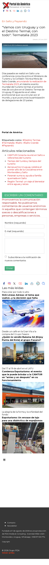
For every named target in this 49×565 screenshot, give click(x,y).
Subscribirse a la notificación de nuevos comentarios (23, 259)
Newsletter (12, 526)
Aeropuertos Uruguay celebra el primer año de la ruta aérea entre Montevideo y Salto (24, 170)
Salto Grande (32, 143)
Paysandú (8, 145)
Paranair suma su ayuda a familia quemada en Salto (24, 177)
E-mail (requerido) (14, 231)
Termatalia (9, 143)
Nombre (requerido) (15, 223)
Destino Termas (32, 140)
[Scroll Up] (8, 553)
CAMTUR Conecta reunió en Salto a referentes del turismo (26, 156)
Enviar (9, 268)
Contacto (11, 523)
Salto (19, 143)
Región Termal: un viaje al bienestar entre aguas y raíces (26, 183)
